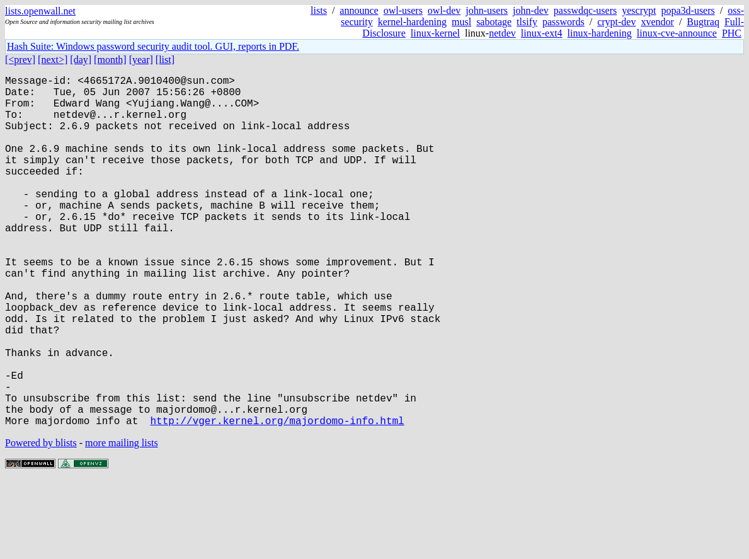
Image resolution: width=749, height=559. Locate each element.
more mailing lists (121, 521)
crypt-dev (616, 21)
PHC (731, 33)
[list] (165, 59)
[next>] (52, 59)
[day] (80, 59)
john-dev (531, 10)
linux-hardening (600, 33)
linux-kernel (435, 33)
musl (461, 21)
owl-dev (444, 10)
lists (319, 10)
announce (359, 10)
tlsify (527, 21)
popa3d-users (687, 10)
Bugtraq (703, 21)
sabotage (494, 21)
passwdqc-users (585, 10)
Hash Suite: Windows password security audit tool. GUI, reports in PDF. (153, 46)
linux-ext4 (542, 33)
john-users (487, 10)
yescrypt (639, 10)
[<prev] (20, 59)
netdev (502, 33)
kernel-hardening (412, 21)
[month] (110, 59)
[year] (141, 59)
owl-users (403, 10)
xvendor (657, 21)
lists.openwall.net (40, 11)
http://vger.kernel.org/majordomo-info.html (277, 498)
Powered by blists (41, 521)
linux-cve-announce (677, 33)
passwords (563, 21)
